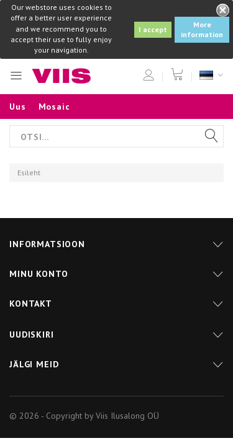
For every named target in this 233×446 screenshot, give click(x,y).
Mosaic (54, 106)
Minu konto (38, 273)
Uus (17, 106)
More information (202, 29)
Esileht (28, 172)
